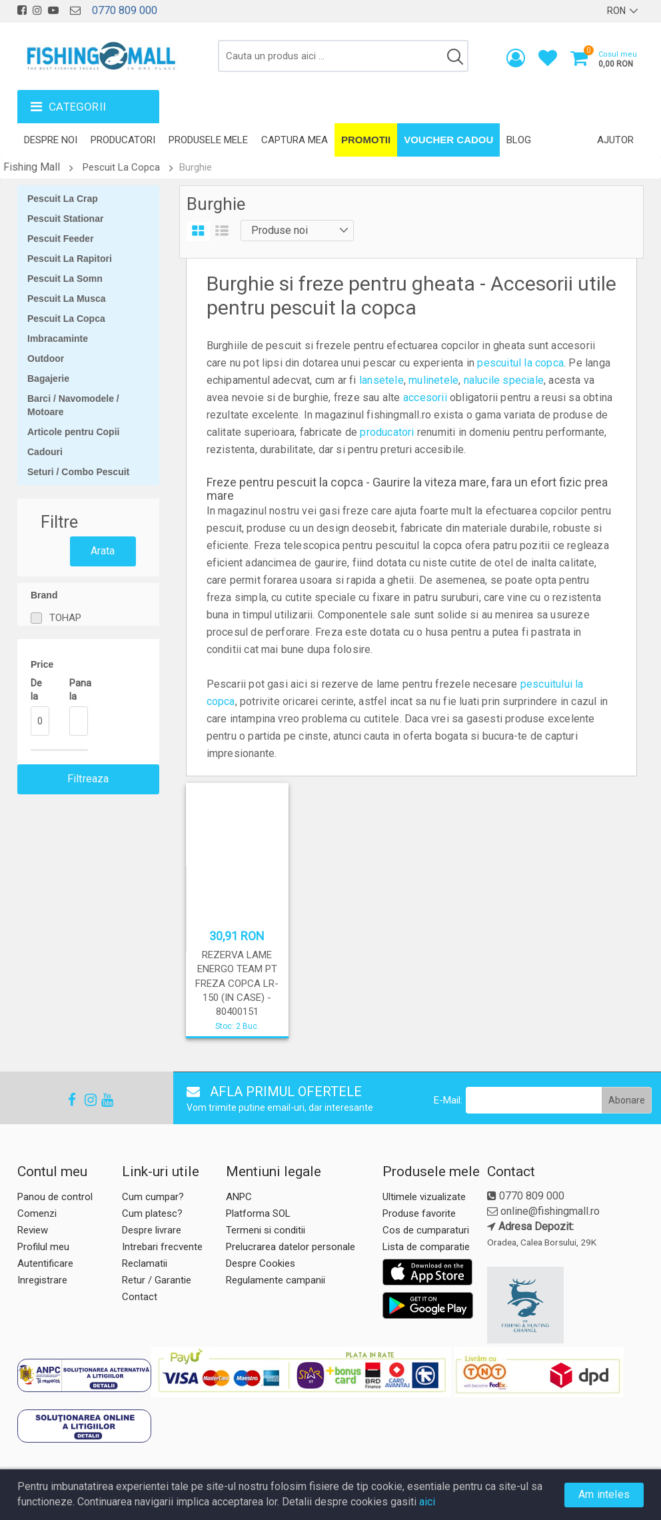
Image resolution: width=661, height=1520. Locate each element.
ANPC (239, 1197)
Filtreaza (88, 778)
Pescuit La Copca (121, 167)
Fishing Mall (31, 167)
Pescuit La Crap (62, 198)
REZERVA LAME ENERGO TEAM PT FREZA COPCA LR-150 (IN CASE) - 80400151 (237, 983)
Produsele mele (208, 140)
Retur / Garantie (156, 1280)
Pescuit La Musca (66, 298)
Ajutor (615, 140)
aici (427, 1501)
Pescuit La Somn (65, 278)
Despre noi (50, 140)
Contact (139, 1297)
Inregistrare (42, 1280)
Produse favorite (419, 1213)
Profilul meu (43, 1247)
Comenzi (37, 1213)
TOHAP (65, 618)
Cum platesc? (152, 1213)
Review (32, 1230)
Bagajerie (48, 378)
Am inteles (604, 1494)
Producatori (123, 140)
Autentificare (45, 1263)
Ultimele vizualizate (424, 1197)
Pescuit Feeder (60, 238)
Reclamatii (144, 1263)
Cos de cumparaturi (425, 1230)
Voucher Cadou (448, 139)
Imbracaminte (57, 338)
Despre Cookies (260, 1263)
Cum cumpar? (153, 1197)
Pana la (78, 690)
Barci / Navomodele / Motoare (73, 405)
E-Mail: (448, 1100)
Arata (103, 550)
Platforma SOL (258, 1213)
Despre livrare (151, 1230)
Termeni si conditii (265, 1230)
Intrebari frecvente (162, 1247)
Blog (518, 140)
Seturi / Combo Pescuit (78, 471)
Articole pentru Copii (73, 431)
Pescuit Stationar (65, 218)
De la (36, 690)
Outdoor (45, 358)
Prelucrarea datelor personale (290, 1247)
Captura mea (294, 140)
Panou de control (55, 1197)
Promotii (365, 139)
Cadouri (45, 451)
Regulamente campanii (275, 1280)
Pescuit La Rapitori (69, 258)
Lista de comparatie (426, 1247)
